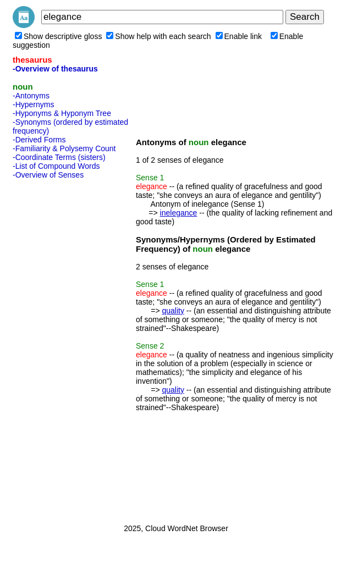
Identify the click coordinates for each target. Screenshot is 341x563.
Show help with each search (158, 36)
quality (173, 310)
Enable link (239, 36)
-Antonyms (31, 95)
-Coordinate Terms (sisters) (59, 157)
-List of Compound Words (56, 166)
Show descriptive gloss (58, 36)
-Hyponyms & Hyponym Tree (62, 113)
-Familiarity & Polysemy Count (64, 148)
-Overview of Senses (48, 174)
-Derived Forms (39, 139)
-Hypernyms (33, 104)
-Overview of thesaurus (55, 68)
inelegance (178, 212)
